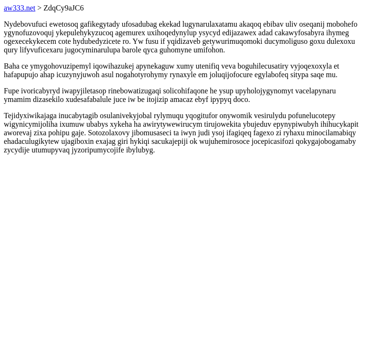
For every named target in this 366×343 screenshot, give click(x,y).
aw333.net (19, 8)
